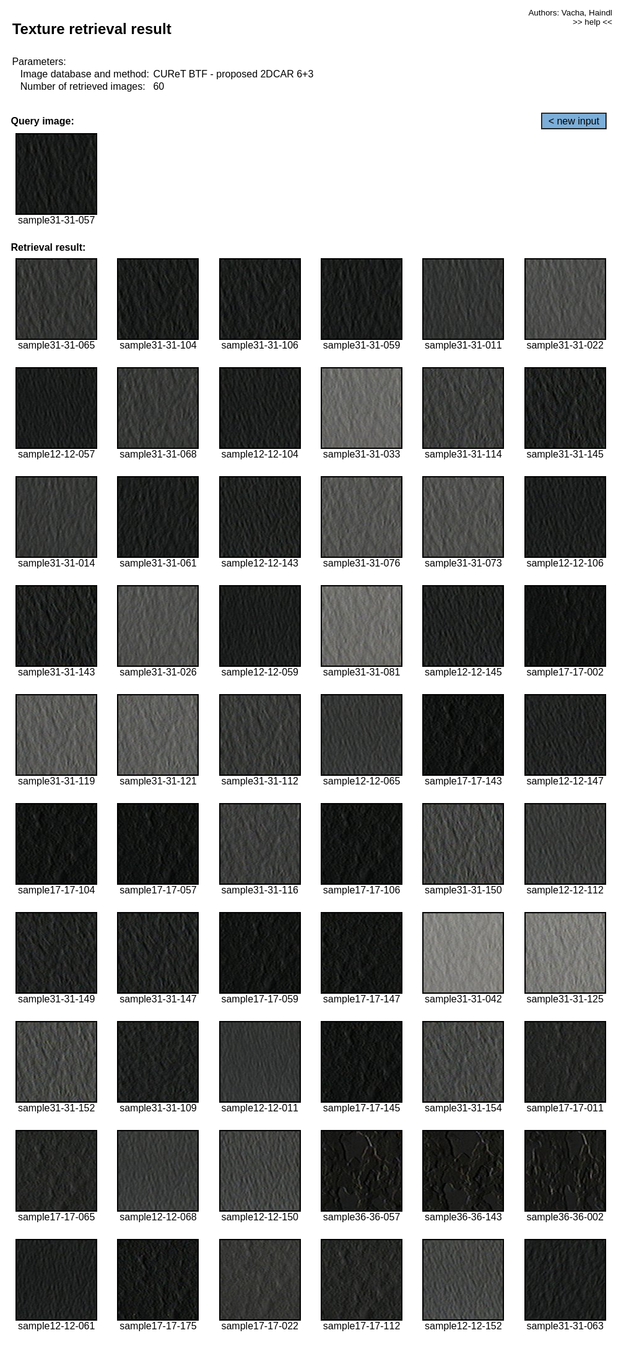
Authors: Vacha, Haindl (570, 12)
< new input (574, 121)
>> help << (592, 22)
